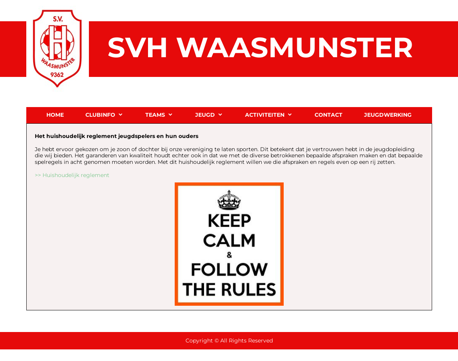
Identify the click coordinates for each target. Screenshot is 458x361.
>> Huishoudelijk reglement (72, 175)
